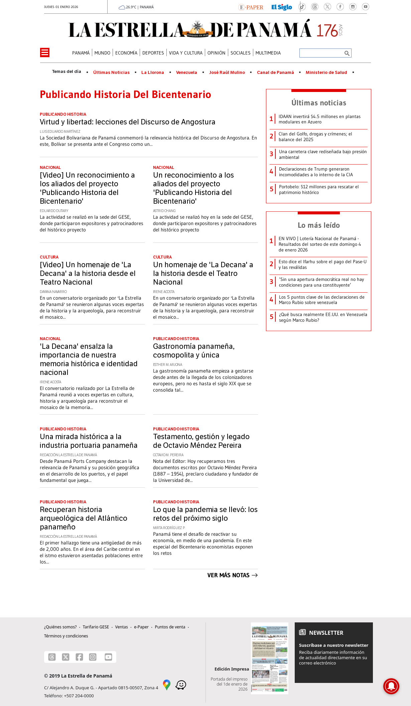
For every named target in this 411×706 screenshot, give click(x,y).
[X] (66, 657)
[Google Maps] (166, 685)
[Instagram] (93, 657)
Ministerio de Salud (326, 72)
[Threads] (52, 657)
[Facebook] (79, 657)
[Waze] (180, 685)
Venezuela (186, 72)
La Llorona (152, 72)
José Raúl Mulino (227, 72)
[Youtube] (108, 657)
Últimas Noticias (111, 72)
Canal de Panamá (275, 72)
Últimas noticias (318, 102)
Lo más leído (319, 225)
